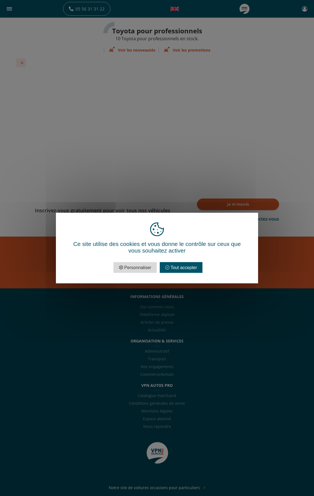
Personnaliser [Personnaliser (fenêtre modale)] (137, 267)
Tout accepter (181, 267)
